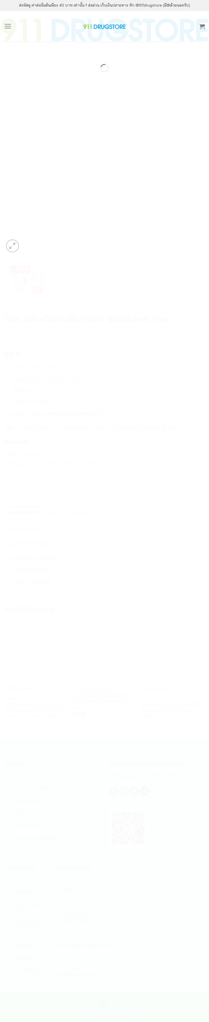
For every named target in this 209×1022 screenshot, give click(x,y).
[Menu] (8, 26)
